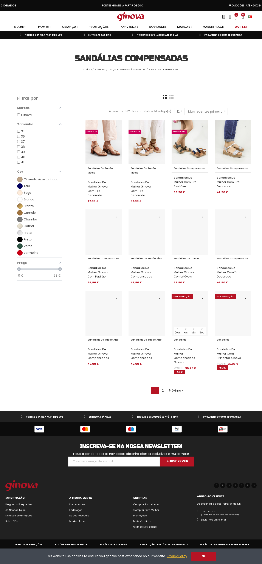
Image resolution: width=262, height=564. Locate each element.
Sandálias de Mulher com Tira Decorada (228, 182)
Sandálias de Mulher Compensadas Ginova (184, 355)
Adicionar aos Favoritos (116, 125)
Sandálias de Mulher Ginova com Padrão (98, 272)
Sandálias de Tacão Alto (146, 258)
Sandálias (180, 339)
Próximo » (176, 390)
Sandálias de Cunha (186, 258)
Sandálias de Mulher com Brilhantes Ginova (229, 353)
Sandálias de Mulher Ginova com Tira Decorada (98, 188)
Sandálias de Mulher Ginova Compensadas (141, 272)
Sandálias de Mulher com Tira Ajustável (185, 182)
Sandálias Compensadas (189, 168)
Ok (204, 556)
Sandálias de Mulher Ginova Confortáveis (184, 272)
